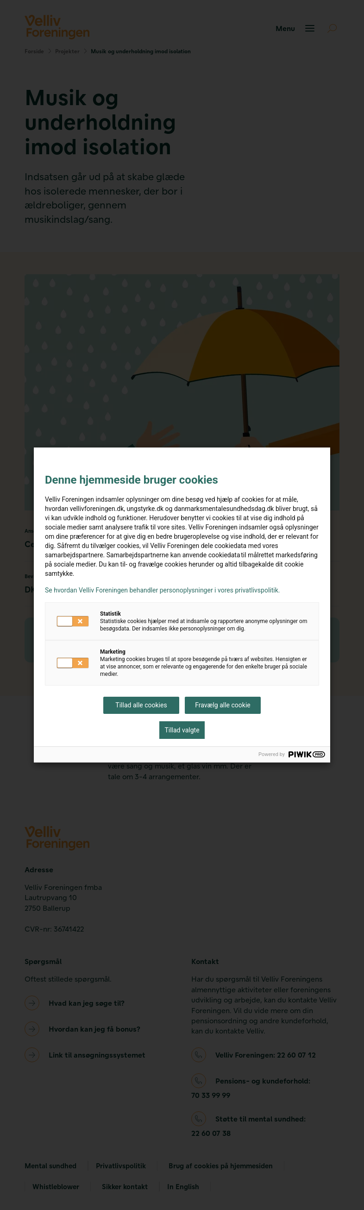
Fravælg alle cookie (222, 705)
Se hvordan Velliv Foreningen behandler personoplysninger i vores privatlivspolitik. (162, 590)
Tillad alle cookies (141, 705)
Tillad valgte (181, 730)
